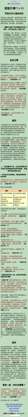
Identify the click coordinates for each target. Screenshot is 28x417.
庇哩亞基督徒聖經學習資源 (14, 404)
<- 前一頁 (7, 1)
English (13, 3)
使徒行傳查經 (14, 1)
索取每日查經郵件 (14, 408)
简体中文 (17, 3)
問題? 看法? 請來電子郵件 (14, 406)
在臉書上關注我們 (14, 411)
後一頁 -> (20, 1)
